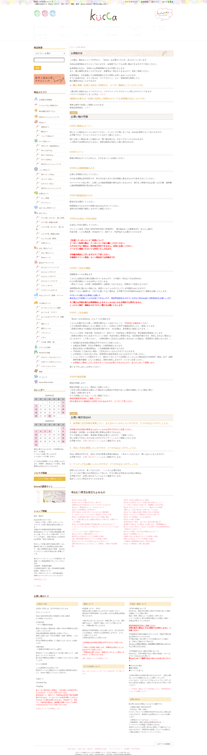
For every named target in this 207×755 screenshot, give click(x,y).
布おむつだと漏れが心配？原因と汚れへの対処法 (141, 508)
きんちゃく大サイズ (46, 267)
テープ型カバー (42, 137)
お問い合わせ (72, 745)
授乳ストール (43, 324)
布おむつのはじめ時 (79, 496)
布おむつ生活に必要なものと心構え (136, 496)
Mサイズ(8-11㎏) (44, 150)
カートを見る (167, 2)
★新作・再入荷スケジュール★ (161, 27)
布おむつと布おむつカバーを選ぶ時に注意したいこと (143, 498)
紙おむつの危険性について (133, 530)
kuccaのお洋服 (42, 348)
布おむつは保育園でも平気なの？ (84, 506)
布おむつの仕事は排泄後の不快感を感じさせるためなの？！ (93, 520)
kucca (39, 582)
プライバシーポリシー (115, 745)
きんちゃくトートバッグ (47, 263)
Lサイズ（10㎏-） (45, 174)
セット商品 (42, 193)
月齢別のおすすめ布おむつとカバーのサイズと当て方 (91, 501)
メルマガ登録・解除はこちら (49, 475)
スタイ (41, 333)
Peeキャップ (43, 253)
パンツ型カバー (42, 165)
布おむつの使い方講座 (132, 515)
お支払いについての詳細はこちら (48, 705)
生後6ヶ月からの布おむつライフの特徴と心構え (141, 532)
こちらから (154, 716)
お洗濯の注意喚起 (114, 26)
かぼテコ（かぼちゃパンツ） (49, 357)
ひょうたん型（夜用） (46, 234)
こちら (91, 392)
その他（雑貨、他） (46, 337)
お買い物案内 (115, 32)
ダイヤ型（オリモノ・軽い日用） (50, 213)
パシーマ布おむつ (45, 131)
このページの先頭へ (164, 740)
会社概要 (127, 745)
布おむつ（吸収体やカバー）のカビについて (88, 503)
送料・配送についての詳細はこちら (95, 654)
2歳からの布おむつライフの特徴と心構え (139, 535)
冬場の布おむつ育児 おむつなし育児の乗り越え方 (142, 518)
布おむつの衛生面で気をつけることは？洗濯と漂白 (90, 513)
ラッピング (40, 372)
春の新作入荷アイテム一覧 (45, 33)
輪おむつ (42, 127)
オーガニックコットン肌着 (48, 303)
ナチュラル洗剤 (42, 343)
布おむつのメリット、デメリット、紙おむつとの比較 (143, 503)
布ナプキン (40, 209)
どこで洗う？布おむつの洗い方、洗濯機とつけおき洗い (144, 501)
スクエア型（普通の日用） (48, 229)
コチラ (103, 90)
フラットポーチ (44, 281)
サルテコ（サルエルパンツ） (49, 352)
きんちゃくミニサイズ (46, 276)
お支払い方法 (81, 745)
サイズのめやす (91, 26)
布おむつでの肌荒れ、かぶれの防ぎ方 (137, 513)
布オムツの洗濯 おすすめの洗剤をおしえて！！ (141, 528)
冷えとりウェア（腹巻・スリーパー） (48, 292)
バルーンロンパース (46, 362)
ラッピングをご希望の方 (138, 26)
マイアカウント (131, 2)
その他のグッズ (42, 299)
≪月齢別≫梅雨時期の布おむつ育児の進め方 (140, 537)
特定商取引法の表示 (101, 745)
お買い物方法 (81, 43)
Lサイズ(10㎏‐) (44, 155)
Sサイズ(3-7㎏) (44, 146)
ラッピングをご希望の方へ (46, 100)
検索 (37, 64)
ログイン (155, 2)
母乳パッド (42, 319)
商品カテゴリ (91, 32)
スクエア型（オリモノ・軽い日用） (50, 223)
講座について (68, 26)
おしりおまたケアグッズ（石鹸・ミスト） (50, 313)
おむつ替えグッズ (43, 244)
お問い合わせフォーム (92, 437)
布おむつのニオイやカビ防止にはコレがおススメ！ (90, 537)
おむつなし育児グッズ (44, 203)
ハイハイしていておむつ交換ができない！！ (88, 528)
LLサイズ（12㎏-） (45, 179)
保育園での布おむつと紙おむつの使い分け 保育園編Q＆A (145, 520)
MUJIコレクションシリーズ (68, 33)
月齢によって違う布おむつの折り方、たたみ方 (141, 506)
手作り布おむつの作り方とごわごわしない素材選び (90, 508)
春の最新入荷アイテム (44, 106)
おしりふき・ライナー (46, 308)
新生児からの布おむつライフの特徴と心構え (88, 532)
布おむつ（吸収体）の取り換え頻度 (136, 540)
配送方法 (90, 745)
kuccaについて (45, 26)
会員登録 (145, 2)
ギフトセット (43, 198)
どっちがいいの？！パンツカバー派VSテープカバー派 (91, 511)
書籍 (38, 367)
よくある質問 (138, 32)
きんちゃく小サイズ (46, 272)
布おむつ (40, 118)
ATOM (137, 745)
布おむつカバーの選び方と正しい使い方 (86, 498)
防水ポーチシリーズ (44, 258)
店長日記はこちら (40, 575)
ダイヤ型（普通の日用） (47, 218)
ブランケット (43, 328)
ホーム (72, 43)
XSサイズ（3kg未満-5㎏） (48, 141)
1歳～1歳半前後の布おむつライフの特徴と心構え (90, 535)
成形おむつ (42, 122)
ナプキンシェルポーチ (46, 285)
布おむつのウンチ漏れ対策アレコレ (85, 530)
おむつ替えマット (45, 248)
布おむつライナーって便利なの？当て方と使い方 (141, 511)
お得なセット (41, 189)
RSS (132, 745)
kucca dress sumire (43, 378)
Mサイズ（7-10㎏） (45, 170)
